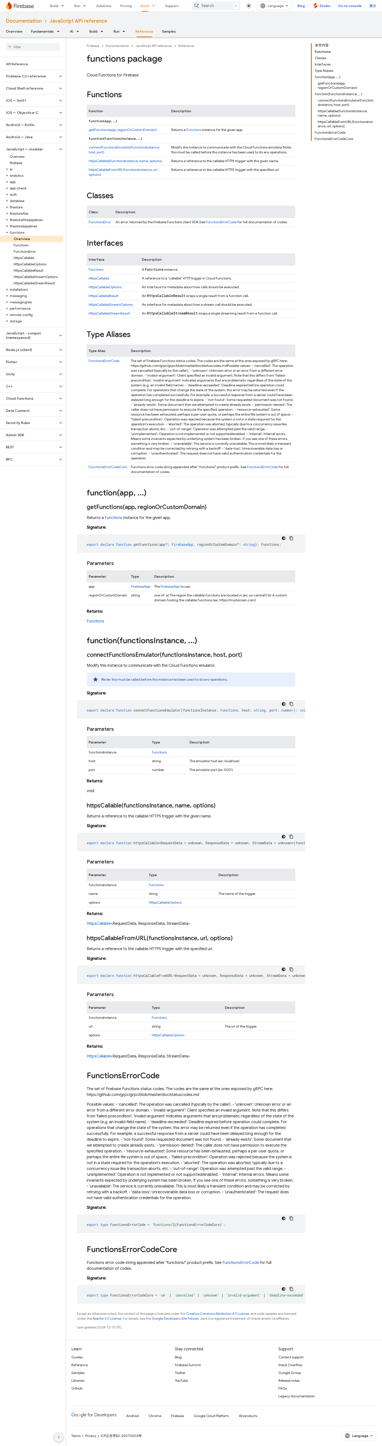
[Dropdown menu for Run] (86, 6)
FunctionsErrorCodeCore (108, 467)
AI (71, 31)
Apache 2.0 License (107, 1318)
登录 (372, 6)
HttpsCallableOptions (105, 287)
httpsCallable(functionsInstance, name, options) (125, 161)
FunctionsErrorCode (221, 222)
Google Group (289, 1373)
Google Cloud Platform (211, 1416)
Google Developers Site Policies (175, 1318)
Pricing (126, 6)
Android (132, 1416)
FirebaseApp (140, 586)
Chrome (155, 1416)
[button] (29, 76)
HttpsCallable (99, 278)
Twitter (180, 1373)
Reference (186, 46)
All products (248, 1416)
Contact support (291, 1357)
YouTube (181, 1380)
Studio (325, 6)
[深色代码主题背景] (283, 538)
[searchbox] (33, 47)
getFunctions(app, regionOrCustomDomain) (123, 130)
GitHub (76, 1388)
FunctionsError (100, 222)
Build (54, 6)
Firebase (93, 46)
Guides (77, 1357)
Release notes (289, 1380)
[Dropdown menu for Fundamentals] (60, 31)
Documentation (24, 21)
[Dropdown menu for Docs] (155, 6)
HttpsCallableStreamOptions (111, 304)
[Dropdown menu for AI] (79, 31)
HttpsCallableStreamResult (109, 313)
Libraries (77, 1380)
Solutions (104, 6)
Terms (76, 1436)
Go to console (350, 6)
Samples (169, 31)
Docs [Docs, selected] (145, 6)
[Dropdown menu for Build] (64, 6)
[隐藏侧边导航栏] (59, 1437)
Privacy (90, 1436)
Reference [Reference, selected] (144, 31)
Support (172, 6)
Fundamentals (42, 31)
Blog (301, 6)
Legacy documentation (296, 1396)
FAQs (282, 1388)
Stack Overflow (290, 1365)
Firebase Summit (188, 1365)
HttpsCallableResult (103, 296)
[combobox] (216, 5)
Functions (193, 130)
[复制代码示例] (291, 538)
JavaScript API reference (78, 21)
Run (77, 6)
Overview (14, 31)
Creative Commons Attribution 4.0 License (217, 1314)
